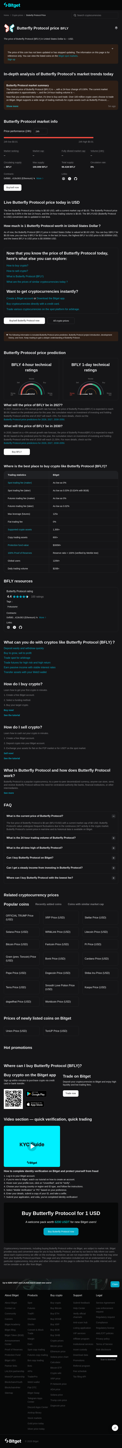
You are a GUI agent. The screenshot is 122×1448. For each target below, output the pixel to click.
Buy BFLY (17, 452)
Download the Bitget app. (51, 298)
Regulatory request (105, 1317)
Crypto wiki (55, 1373)
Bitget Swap (34, 1393)
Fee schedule (80, 1371)
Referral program (81, 1366)
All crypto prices (61, 320)
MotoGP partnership (15, 1376)
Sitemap (9, 1393)
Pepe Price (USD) (16, 973)
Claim (115, 1284)
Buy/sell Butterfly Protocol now (24, 320)
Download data (80, 1355)
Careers (9, 1319)
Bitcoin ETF (56, 1367)
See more (9, 793)
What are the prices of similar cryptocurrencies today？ (37, 281)
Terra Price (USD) (16, 987)
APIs (30, 1371)
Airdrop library (34, 1412)
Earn (30, 1344)
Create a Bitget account (20, 298)
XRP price (55, 1378)
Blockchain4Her (12, 1387)
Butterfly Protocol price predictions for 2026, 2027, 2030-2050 (34, 419)
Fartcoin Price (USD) (57, 944)
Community (10, 1313)
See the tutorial (12, 715)
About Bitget (11, 1302)
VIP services (79, 1333)
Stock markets (35, 1418)
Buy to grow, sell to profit (17, 653)
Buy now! (9, 710)
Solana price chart (59, 1357)
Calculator (55, 1362)
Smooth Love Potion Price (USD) (60, 987)
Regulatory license (105, 1328)
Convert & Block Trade (36, 1332)
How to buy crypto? (17, 265)
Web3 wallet (34, 1382)
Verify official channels (79, 1315)
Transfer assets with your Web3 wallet (25, 672)
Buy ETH (54, 1313)
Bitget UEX (10, 1360)
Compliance (102, 1322)
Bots (30, 1366)
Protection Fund (12, 1355)
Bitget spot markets (68, 56)
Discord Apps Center (38, 1407)
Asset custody (80, 1349)
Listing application (82, 1328)
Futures (31, 1308)
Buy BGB (55, 1330)
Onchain (32, 1319)
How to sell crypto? (17, 271)
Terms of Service (104, 1344)
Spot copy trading (36, 1349)
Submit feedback (81, 1302)
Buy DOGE (55, 1319)
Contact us (10, 1308)
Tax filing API (79, 1376)
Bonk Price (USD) (55, 958)
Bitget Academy (12, 1324)
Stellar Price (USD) (95, 917)
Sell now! (9, 753)
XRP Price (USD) (55, 917)
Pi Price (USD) (93, 944)
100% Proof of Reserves (20, 553)
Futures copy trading (38, 1355)
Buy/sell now (12, 187)
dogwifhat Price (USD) (18, 1001)
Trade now (70, 1093)
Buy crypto (55, 1302)
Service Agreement (105, 1302)
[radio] (14, 596)
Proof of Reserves (14, 1349)
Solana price (56, 1395)
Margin (31, 1338)
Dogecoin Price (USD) (57, 973)
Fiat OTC (32, 1387)
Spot (30, 1302)
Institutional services (83, 1344)
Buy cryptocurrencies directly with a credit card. (33, 303)
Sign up (11, 59)
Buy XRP (54, 1324)
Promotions (79, 1360)
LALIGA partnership (14, 1371)
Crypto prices (17, 15)
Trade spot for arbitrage (17, 657)
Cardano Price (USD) (97, 958)
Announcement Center (12, 1342)
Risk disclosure (103, 1349)
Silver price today (36, 1429)
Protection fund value (18, 545)
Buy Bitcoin (55, 1308)
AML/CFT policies (104, 1333)
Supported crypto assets (20, 529)
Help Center (79, 1308)
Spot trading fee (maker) (20, 482)
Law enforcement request (104, 1310)
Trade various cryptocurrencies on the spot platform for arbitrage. (43, 309)
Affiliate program (81, 1338)
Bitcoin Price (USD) (17, 944)
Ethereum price (57, 1351)
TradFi (31, 1313)
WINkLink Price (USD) (57, 932)
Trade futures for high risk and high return (27, 662)
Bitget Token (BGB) (14, 1335)
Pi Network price (58, 1384)
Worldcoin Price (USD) (58, 1001)
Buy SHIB (55, 1335)
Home (6, 15)
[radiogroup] (20, 596)
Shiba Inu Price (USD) (97, 973)
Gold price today (36, 1423)
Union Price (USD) (16, 1031)
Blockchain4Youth (13, 1382)
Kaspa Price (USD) (95, 987)
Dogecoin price (57, 1405)
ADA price (55, 1389)
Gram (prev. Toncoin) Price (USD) (21, 958)
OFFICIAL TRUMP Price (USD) (19, 917)
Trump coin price (58, 1400)
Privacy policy (103, 1338)
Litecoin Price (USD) (96, 932)
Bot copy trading (36, 1360)
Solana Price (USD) (17, 932)
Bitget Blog (10, 1330)
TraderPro (33, 1376)
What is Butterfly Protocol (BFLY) (25, 276)
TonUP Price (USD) (56, 1031)
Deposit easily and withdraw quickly (24, 648)
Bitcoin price (56, 1346)
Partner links (11, 1366)
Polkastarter (12, 607)
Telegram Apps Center (35, 1400)
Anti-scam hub (80, 1322)
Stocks (31, 1324)
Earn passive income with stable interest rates (29, 667)
